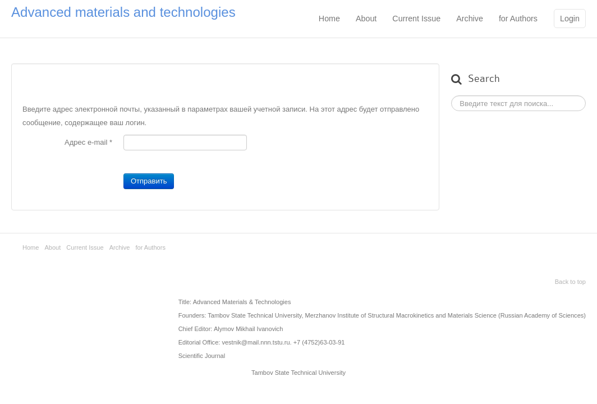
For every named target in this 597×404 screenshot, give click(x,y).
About (366, 18)
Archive (469, 18)
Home (329, 18)
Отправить (149, 181)
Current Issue (416, 18)
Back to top (570, 281)
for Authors (518, 18)
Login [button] (570, 18)
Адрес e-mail (88, 142)
